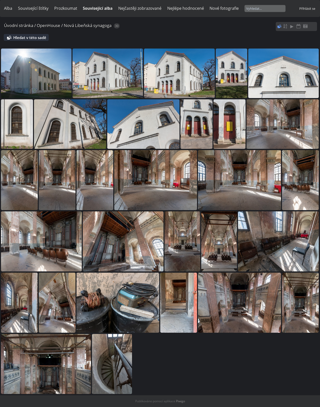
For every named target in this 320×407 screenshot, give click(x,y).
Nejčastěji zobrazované (140, 8)
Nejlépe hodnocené (185, 8)
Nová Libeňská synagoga (88, 25)
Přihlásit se (307, 8)
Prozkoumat (65, 8)
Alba (8, 8)
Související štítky (33, 8)
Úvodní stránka (18, 25)
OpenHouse (48, 25)
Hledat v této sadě (29, 37)
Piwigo (180, 401)
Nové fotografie (224, 8)
